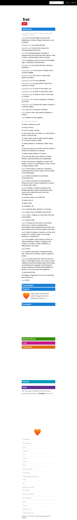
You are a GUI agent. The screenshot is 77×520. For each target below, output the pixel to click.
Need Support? (27, 498)
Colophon (26, 451)
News (25, 461)
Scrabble (41, 393)
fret (44, 298)
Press (24, 447)
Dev (24, 479)
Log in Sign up (71, 2)
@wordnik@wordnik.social (30, 476)
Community (26, 473)
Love (24, 24)
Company (26, 439)
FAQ (24, 454)
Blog (24, 465)
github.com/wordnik (28, 487)
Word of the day (27, 469)
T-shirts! (25, 458)
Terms (24, 501)
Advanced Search (28, 513)
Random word (27, 509)
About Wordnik (27, 443)
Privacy (25, 505)
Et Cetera (26, 490)
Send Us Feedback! (29, 494)
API (24, 483)
